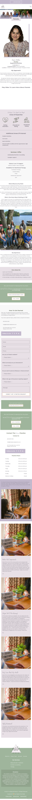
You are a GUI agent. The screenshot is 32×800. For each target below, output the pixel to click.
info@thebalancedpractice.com (9, 324)
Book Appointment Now (16, 294)
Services (20, 757)
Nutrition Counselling (15, 765)
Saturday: (7, 472)
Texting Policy (23, 797)
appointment (29, 288)
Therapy (12, 767)
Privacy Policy (9, 797)
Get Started (16, 423)
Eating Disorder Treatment (16, 763)
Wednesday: (8, 464)
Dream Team (14, 757)
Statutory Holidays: (9, 476)
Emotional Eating (27, 125)
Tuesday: (7, 462)
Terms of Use (16, 797)
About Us (7, 757)
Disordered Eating (16, 125)
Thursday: (7, 467)
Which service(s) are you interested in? (12, 362)
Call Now (16, 298)
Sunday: (7, 474)
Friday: (6, 469)
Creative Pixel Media (20, 794)
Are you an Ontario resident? (9, 354)
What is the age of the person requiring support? (15, 379)
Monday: (7, 459)
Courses (25, 757)
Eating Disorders (5, 125)
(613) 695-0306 (17, 2)
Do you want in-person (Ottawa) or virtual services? (15, 370)
